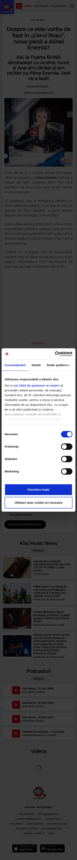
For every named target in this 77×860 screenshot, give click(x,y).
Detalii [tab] (36, 365)
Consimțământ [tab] (15, 365)
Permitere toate (38, 489)
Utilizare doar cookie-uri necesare (38, 502)
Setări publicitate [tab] (59, 365)
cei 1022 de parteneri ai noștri (36, 385)
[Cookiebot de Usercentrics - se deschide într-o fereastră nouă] (55, 354)
